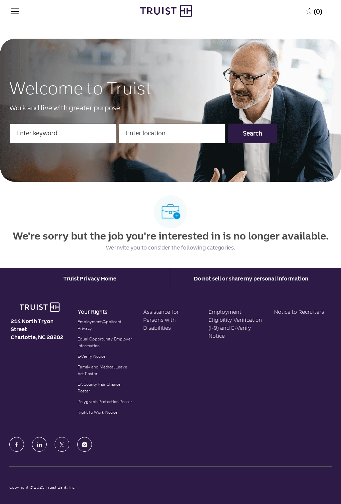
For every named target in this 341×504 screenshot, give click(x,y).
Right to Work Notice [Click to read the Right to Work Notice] (98, 412)
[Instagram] (84, 444)
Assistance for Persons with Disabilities (161, 319)
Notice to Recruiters (299, 311)
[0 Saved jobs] (314, 10)
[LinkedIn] (39, 444)
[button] (252, 133)
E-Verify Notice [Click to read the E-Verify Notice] (92, 356)
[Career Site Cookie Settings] (90, 278)
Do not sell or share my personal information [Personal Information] (251, 278)
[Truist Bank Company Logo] (166, 11)
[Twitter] (62, 444)
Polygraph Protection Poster (105, 401)
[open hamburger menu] (15, 10)
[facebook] (16, 444)
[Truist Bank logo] (39, 307)
